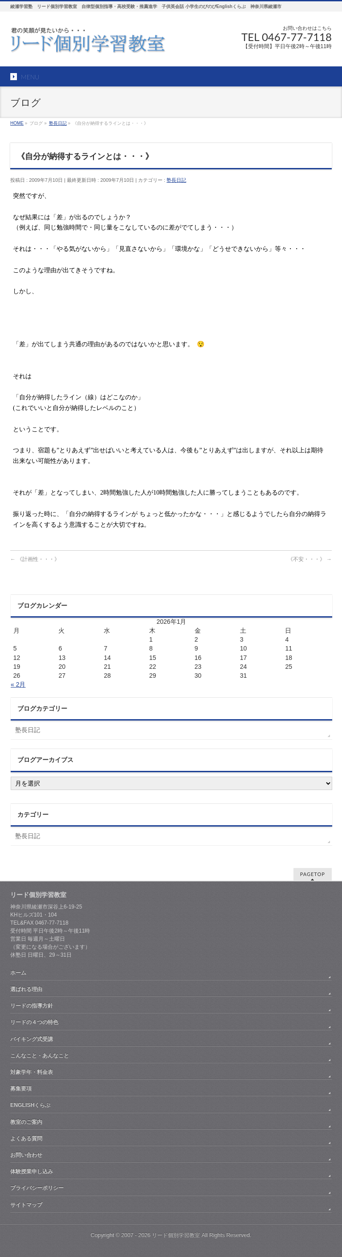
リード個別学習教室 (176, 1235)
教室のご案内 (26, 1122)
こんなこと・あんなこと (39, 1055)
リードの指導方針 (31, 1006)
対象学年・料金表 (31, 1072)
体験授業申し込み (31, 1171)
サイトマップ (26, 1205)
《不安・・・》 (310, 559)
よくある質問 (26, 1138)
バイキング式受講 (31, 1039)
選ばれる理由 (26, 989)
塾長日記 (176, 180)
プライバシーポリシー (37, 1188)
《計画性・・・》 (35, 559)
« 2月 (18, 684)
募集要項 (21, 1088)
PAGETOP (312, 874)
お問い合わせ (26, 1155)
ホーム (18, 973)
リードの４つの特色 (34, 1022)
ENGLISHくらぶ (30, 1105)
